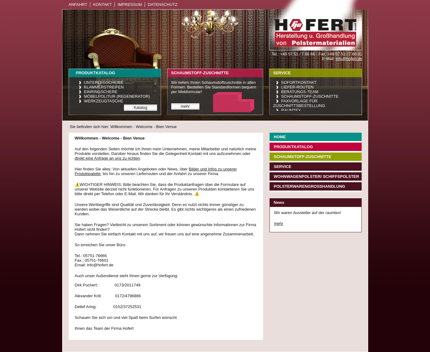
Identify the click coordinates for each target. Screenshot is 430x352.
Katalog (140, 107)
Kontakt (102, 4)
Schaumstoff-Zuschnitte (309, 96)
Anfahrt (78, 4)
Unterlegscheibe (104, 82)
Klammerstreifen (104, 87)
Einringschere (100, 91)
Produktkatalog (293, 146)
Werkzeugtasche (103, 101)
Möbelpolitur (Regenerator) (117, 96)
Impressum (129, 4)
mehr (185, 106)
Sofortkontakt (299, 82)
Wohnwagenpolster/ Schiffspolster (316, 176)
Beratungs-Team (299, 91)
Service (283, 166)
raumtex (291, 110)
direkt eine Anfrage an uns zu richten (107, 158)
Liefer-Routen (297, 87)
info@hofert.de (349, 58)
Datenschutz (162, 4)
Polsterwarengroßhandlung (309, 186)
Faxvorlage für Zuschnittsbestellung (299, 103)
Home (280, 137)
